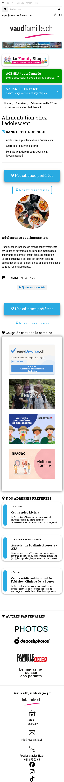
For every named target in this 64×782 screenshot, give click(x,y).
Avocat (12, 15)
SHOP (37, 3)
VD (3, 3)
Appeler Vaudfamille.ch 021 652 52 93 (32, 754)
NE (13, 3)
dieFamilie (26, 3)
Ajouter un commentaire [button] (32, 287)
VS (18, 3)
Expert (4, 15)
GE (8, 3)
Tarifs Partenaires (24, 15)
